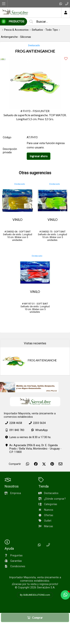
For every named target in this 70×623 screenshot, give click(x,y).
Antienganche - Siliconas (16, 37)
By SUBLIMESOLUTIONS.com (35, 595)
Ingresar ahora (38, 156)
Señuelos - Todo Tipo (45, 29)
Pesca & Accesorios (16, 29)
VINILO (17, 220)
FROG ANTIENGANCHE (42, 360)
